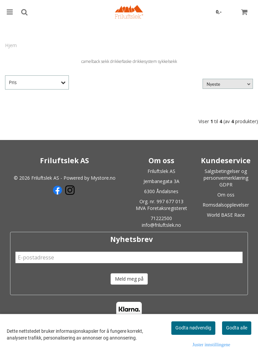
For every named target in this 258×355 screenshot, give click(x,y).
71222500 (161, 218)
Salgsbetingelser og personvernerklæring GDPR (226, 178)
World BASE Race (226, 215)
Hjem (11, 45)
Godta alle (236, 327)
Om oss (225, 194)
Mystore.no (103, 178)
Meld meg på (129, 279)
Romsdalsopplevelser (226, 205)
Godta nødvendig (193, 327)
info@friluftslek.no (161, 225)
